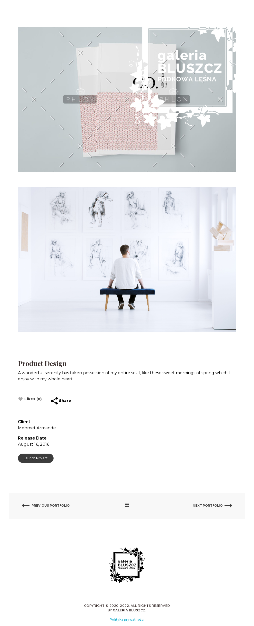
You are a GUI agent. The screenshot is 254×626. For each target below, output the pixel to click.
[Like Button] (20, 399)
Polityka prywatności (127, 619)
